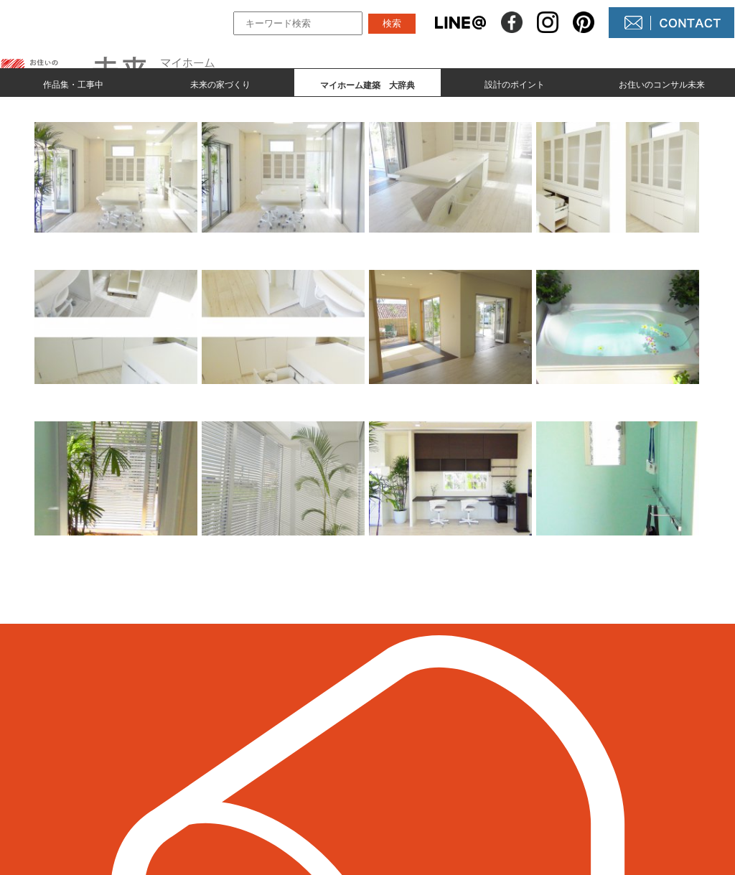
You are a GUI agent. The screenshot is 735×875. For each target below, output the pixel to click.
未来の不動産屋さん (448, 729)
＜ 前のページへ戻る (58, 636)
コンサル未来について (453, 778)
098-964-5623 (87, 770)
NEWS (413, 753)
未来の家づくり (220, 83)
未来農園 (419, 802)
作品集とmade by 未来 (283, 729)
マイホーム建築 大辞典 (288, 778)
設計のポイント (514, 83)
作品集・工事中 (73, 83)
